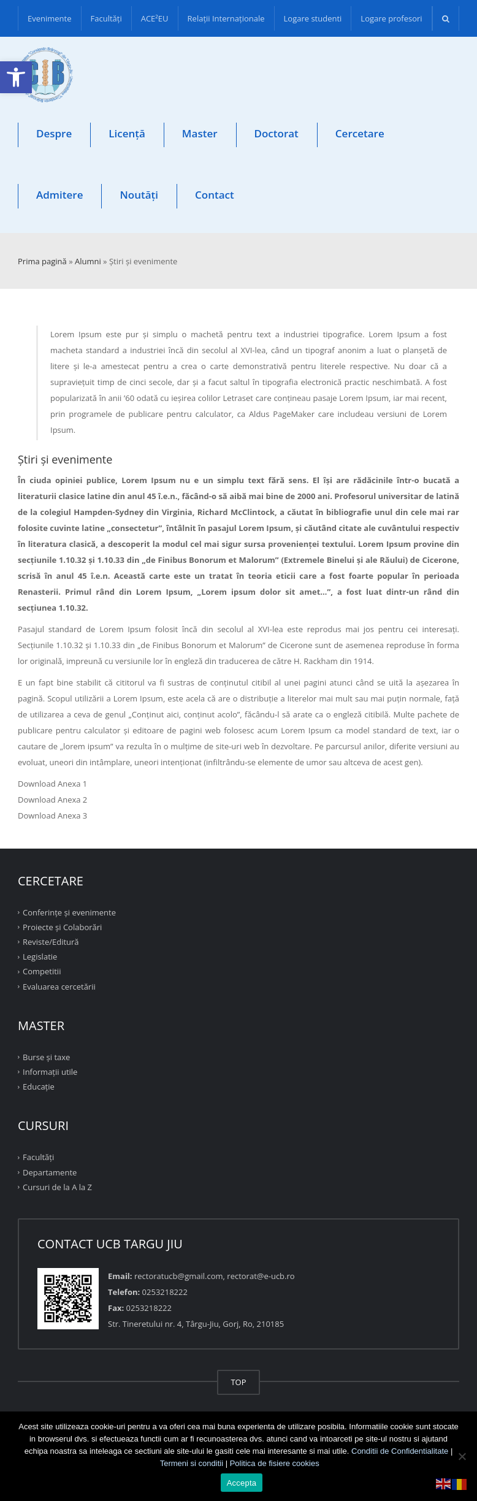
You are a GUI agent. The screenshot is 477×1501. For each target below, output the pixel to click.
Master (200, 133)
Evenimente (50, 18)
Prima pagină (42, 261)
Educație (39, 1086)
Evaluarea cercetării (59, 985)
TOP (238, 1382)
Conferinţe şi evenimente (69, 911)
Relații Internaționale (226, 18)
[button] (16, 77)
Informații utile (50, 1071)
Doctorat (276, 133)
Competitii (42, 971)
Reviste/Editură (51, 941)
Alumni (88, 261)
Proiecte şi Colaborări (62, 927)
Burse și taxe (46, 1057)
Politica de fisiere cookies (274, 1463)
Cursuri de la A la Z (57, 1187)
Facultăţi (106, 18)
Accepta (242, 1483)
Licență (127, 133)
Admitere (59, 195)
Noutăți (139, 195)
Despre (54, 133)
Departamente (50, 1171)
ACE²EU (155, 18)
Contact (214, 195)
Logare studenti (313, 18)
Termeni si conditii (191, 1463)
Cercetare (359, 133)
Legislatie (40, 956)
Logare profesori (391, 18)
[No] (462, 1456)
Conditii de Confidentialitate (399, 1451)
